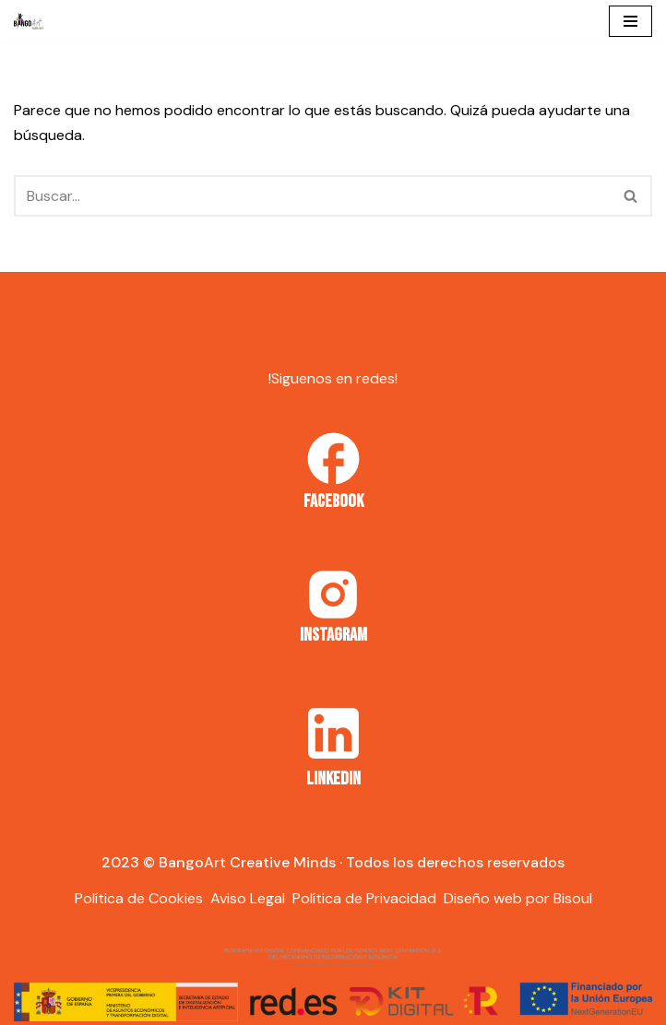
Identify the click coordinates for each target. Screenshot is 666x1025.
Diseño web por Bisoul (518, 898)
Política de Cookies (139, 898)
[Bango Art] (28, 21)
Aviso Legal (247, 898)
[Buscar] (312, 196)
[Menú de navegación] (630, 21)
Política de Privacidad (364, 898)
